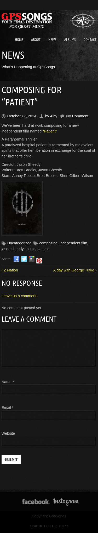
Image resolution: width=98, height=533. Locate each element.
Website (8, 433)
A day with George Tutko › (75, 270)
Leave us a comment (19, 296)
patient (43, 249)
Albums (70, 39)
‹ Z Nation (10, 270)
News (52, 39)
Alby (53, 116)
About (36, 39)
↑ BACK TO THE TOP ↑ (48, 526)
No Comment (77, 116)
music (30, 249)
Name (8, 382)
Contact (90, 39)
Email (6, 407)
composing (48, 243)
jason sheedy (13, 249)
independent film (73, 243)
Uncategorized (19, 243)
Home (19, 39)
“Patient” (50, 131)
